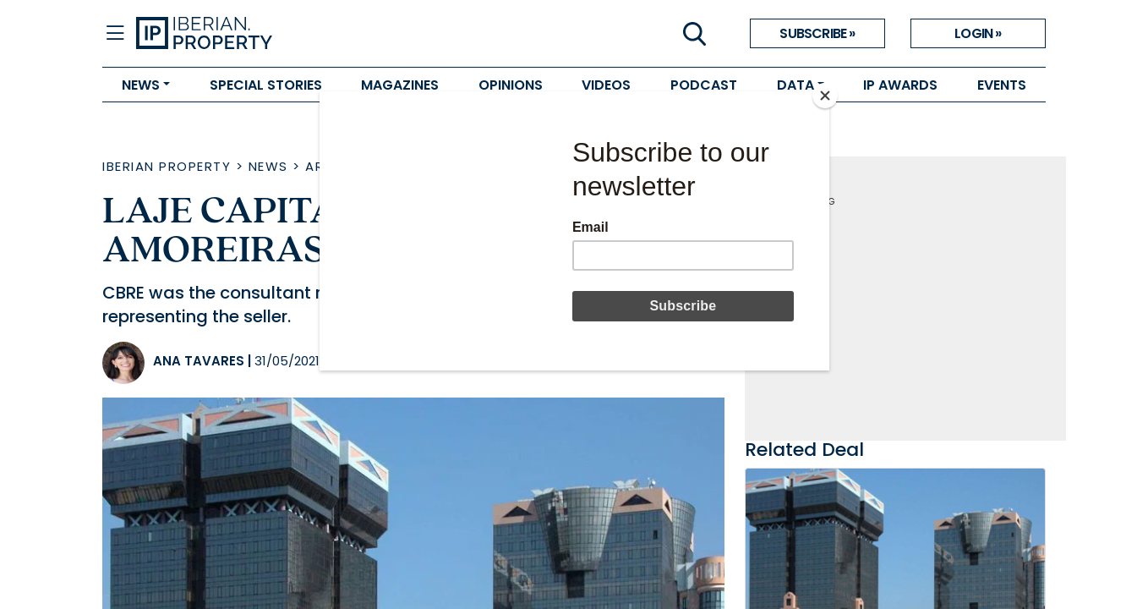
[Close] (825, 95)
